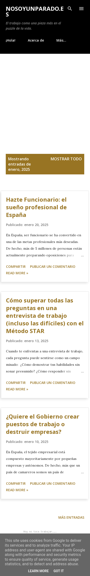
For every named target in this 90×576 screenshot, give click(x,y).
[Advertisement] (45, 101)
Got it (59, 571)
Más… (61, 40)
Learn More (38, 571)
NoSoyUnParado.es (35, 11)
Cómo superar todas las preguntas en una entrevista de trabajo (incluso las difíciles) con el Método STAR (45, 315)
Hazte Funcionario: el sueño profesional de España (36, 207)
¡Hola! (10, 40)
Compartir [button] (16, 266)
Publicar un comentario (52, 266)
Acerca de (36, 40)
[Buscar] (70, 8)
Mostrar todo (66, 158)
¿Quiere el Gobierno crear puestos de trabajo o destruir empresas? (42, 424)
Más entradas (71, 517)
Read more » (17, 273)
